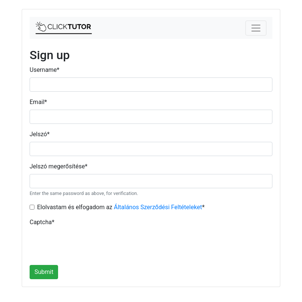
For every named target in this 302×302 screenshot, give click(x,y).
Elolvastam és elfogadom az (121, 207)
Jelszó (39, 134)
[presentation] (87, 244)
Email (38, 102)
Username (44, 69)
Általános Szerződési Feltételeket (158, 207)
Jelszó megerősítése (58, 166)
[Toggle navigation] (255, 28)
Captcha (42, 222)
